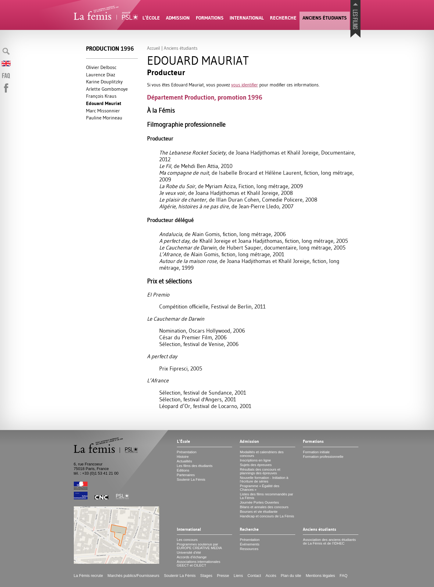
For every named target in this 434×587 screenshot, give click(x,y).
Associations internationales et (199, 563)
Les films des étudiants (195, 466)
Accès (271, 575)
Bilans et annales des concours (264, 507)
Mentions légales (320, 575)
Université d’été (189, 552)
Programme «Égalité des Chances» (259, 487)
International (247, 18)
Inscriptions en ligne (255, 460)
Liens (238, 575)
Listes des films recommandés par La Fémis (266, 496)
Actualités (184, 461)
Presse (223, 575)
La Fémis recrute (88, 575)
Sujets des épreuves (255, 465)
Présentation (187, 452)
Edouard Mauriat (103, 103)
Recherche (283, 18)
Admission (178, 18)
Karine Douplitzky (104, 81)
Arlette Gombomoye (107, 89)
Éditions (183, 470)
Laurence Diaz (100, 74)
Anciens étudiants (325, 18)
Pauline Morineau (104, 118)
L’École (151, 18)
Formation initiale (316, 452)
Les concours (187, 539)
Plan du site (291, 575)
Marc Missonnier (103, 111)
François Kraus (101, 96)
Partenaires (186, 475)
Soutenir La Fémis (191, 479)
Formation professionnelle (323, 456)
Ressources (249, 549)
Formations (210, 18)
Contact (254, 575)
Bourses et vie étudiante (259, 511)
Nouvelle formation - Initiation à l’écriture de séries (264, 479)
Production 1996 (110, 48)
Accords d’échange (192, 557)
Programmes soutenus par (199, 546)
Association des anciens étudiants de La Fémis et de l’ (329, 541)
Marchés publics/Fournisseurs (134, 575)
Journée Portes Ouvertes (259, 502)
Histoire (183, 456)
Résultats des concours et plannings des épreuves (260, 471)
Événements (249, 544)
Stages (206, 575)
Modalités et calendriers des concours (261, 454)
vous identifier (244, 85)
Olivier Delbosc (101, 67)
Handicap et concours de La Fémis (267, 516)
